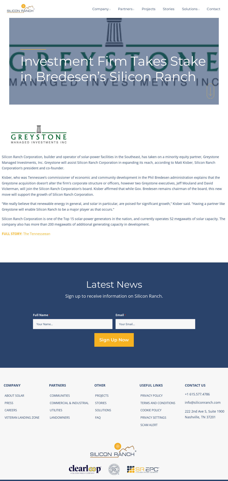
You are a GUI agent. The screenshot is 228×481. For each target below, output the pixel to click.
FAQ (98, 418)
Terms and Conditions (157, 403)
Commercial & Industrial (69, 403)
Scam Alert (149, 425)
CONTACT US (195, 385)
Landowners (60, 418)
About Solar (14, 396)
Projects (146, 9)
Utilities (56, 410)
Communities (60, 396)
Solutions (187, 9)
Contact (211, 9)
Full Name (41, 315)
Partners (123, 9)
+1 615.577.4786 (197, 394)
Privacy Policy (151, 396)
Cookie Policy (150, 410)
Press (9, 403)
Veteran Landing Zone (22, 418)
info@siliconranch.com (203, 402)
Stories (166, 9)
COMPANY (12, 385)
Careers (11, 410)
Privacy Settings (153, 418)
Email (121, 315)
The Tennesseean (26, 233)
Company (98, 9)
